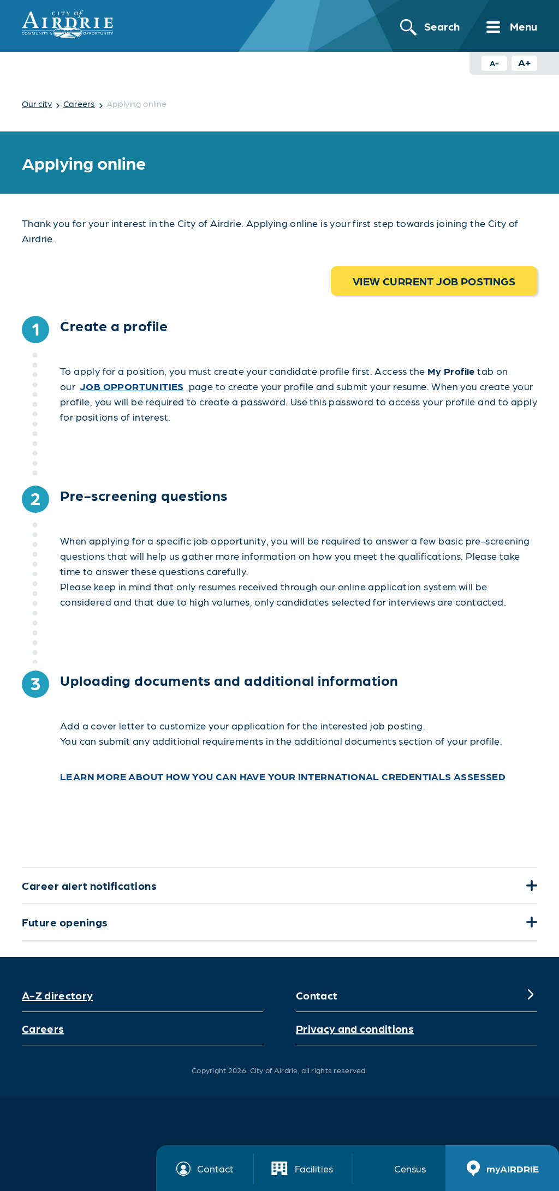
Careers (79, 103)
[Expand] (530, 885)
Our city (37, 103)
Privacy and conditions (355, 1028)
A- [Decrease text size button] (494, 62)
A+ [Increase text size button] (524, 62)
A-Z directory (57, 995)
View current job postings (434, 281)
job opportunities (132, 386)
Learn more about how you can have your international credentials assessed (283, 776)
